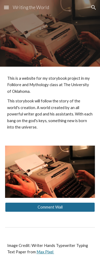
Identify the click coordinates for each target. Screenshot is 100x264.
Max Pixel (45, 252)
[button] (6, 7)
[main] (50, 103)
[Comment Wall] (50, 207)
